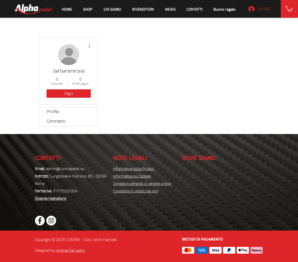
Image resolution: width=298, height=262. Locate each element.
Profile (53, 112)
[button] (289, 9)
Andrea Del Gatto (70, 250)
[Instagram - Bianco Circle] (51, 220)
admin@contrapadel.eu (65, 169)
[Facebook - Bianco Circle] (40, 220)
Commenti (56, 121)
